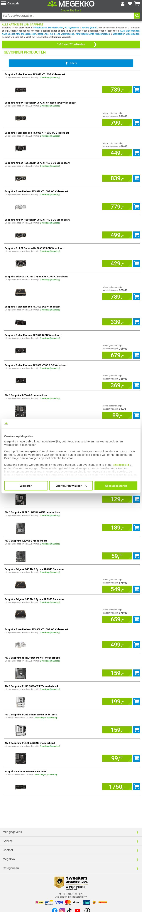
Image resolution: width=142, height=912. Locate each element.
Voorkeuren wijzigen (71, 485)
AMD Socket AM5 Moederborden (19, 34)
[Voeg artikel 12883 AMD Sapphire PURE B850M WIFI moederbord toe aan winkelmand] (117, 729)
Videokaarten (40, 27)
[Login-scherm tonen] (122, 4)
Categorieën (11, 868)
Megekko (9, 859)
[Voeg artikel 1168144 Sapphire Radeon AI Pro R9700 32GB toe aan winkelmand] (117, 786)
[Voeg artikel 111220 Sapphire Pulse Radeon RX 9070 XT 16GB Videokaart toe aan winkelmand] (117, 89)
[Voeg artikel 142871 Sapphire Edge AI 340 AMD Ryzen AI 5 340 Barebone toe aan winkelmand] (117, 589)
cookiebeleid (121, 464)
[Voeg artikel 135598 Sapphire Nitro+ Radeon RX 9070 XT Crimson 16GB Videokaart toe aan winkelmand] (117, 122)
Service (8, 841)
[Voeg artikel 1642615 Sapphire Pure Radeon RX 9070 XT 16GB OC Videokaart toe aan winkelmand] (117, 206)
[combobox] (68, 16)
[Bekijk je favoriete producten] (130, 4)
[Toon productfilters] (71, 63)
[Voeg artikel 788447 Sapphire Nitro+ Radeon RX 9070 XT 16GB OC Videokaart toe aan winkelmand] (117, 178)
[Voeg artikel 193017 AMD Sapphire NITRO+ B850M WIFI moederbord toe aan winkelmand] (117, 672)
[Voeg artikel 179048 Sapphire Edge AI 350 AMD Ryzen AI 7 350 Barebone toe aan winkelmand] (117, 619)
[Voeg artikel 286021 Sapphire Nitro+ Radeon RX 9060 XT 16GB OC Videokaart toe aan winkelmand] (117, 234)
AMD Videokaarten (130, 31)
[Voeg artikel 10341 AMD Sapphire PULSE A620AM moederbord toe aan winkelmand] (117, 758)
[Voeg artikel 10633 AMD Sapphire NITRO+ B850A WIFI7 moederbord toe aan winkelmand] (117, 527)
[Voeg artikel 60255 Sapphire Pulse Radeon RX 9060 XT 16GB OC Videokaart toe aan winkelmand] (117, 152)
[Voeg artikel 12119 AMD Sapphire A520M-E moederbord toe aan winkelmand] (117, 555)
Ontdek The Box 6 (71, 10)
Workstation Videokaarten (126, 34)
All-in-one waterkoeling (62, 34)
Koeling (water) (89, 27)
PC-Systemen (72, 27)
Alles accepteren (116, 485)
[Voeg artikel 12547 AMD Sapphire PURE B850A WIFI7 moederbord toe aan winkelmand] (117, 701)
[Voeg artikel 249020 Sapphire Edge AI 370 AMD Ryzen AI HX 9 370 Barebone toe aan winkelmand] (117, 296)
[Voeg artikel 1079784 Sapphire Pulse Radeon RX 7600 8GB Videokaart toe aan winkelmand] (117, 321)
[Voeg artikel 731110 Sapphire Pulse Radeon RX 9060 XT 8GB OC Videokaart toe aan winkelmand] (117, 385)
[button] (24, 3)
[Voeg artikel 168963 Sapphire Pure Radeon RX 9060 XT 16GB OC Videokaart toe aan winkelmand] (117, 644)
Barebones (43, 34)
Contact (8, 850)
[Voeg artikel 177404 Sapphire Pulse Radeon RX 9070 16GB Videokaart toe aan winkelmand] (117, 355)
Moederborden (55, 27)
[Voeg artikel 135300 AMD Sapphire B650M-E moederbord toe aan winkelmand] (117, 415)
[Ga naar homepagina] (71, 4)
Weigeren (26, 485)
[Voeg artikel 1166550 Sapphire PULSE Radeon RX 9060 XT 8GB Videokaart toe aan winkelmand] (117, 263)
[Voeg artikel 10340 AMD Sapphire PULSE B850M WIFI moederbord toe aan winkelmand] (117, 499)
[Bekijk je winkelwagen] (137, 4)
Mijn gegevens (12, 832)
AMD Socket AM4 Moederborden (93, 34)
